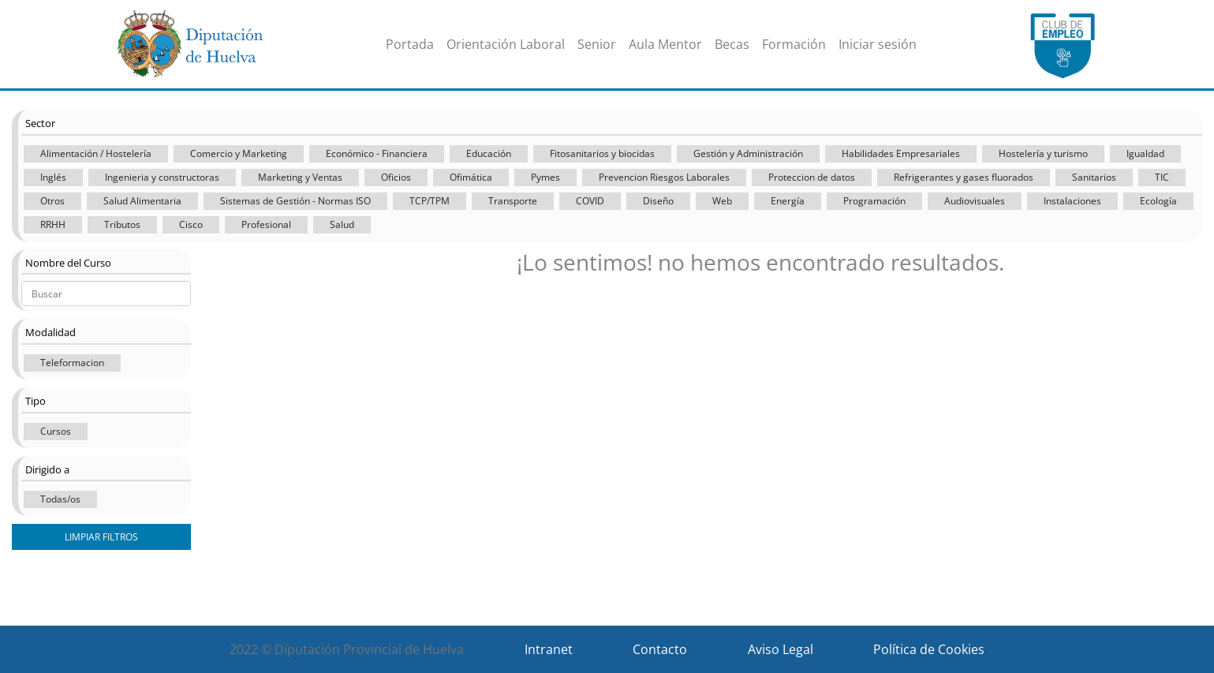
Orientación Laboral (505, 44)
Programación (874, 201)
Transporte (512, 201)
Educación (488, 153)
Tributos (122, 224)
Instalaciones (1072, 201)
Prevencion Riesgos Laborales (664, 177)
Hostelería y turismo (1043, 153)
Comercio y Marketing (238, 153)
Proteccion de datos (811, 177)
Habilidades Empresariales (901, 153)
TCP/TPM (429, 201)
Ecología (1158, 201)
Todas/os (60, 499)
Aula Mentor (665, 44)
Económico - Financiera (377, 153)
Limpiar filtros (101, 537)
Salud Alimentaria (142, 201)
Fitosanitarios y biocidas (602, 153)
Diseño (658, 201)
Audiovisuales (974, 201)
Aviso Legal (780, 649)
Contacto (660, 649)
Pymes (545, 177)
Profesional (266, 224)
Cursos (55, 431)
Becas (732, 44)
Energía (788, 201)
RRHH (52, 224)
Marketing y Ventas (300, 177)
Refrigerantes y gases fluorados (963, 177)
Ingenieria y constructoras (162, 177)
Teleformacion (72, 362)
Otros (52, 201)
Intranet (549, 649)
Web (722, 201)
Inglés (53, 177)
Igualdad (1145, 153)
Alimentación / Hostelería (95, 153)
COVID (590, 201)
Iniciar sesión (878, 44)
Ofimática (471, 177)
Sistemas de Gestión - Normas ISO (295, 201)
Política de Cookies (928, 649)
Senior (596, 44)
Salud (342, 224)
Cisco (191, 224)
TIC (1162, 177)
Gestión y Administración (748, 153)
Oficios (396, 177)
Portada (410, 44)
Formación (794, 44)
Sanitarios (1094, 177)
